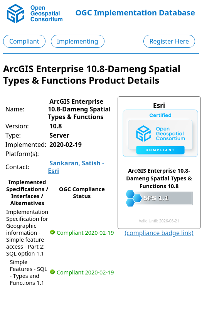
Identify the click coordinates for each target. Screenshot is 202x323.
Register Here (169, 41)
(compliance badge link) (159, 233)
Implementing (77, 41)
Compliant (24, 41)
